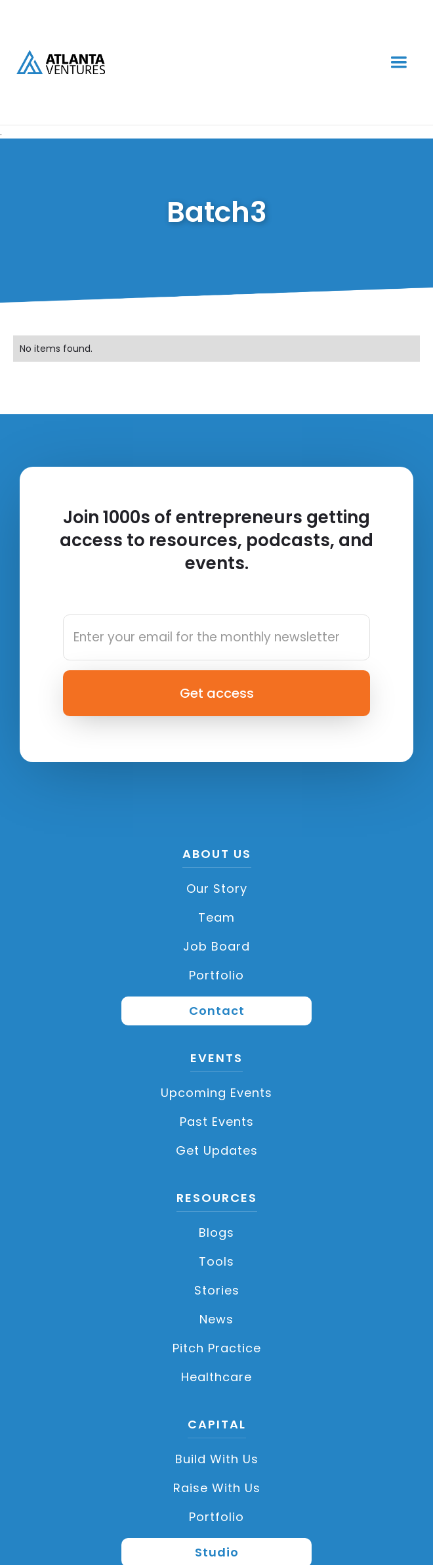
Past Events (217, 1121)
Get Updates (217, 1150)
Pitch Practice (217, 1348)
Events (216, 1059)
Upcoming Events (216, 1092)
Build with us (216, 1459)
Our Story (216, 888)
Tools (216, 1261)
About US (216, 854)
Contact (217, 1010)
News (216, 1319)
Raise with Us (216, 1488)
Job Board (216, 946)
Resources (216, 1198)
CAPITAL (217, 1425)
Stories (216, 1290)
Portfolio (216, 975)
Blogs (216, 1232)
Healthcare (216, 1377)
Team (216, 917)
